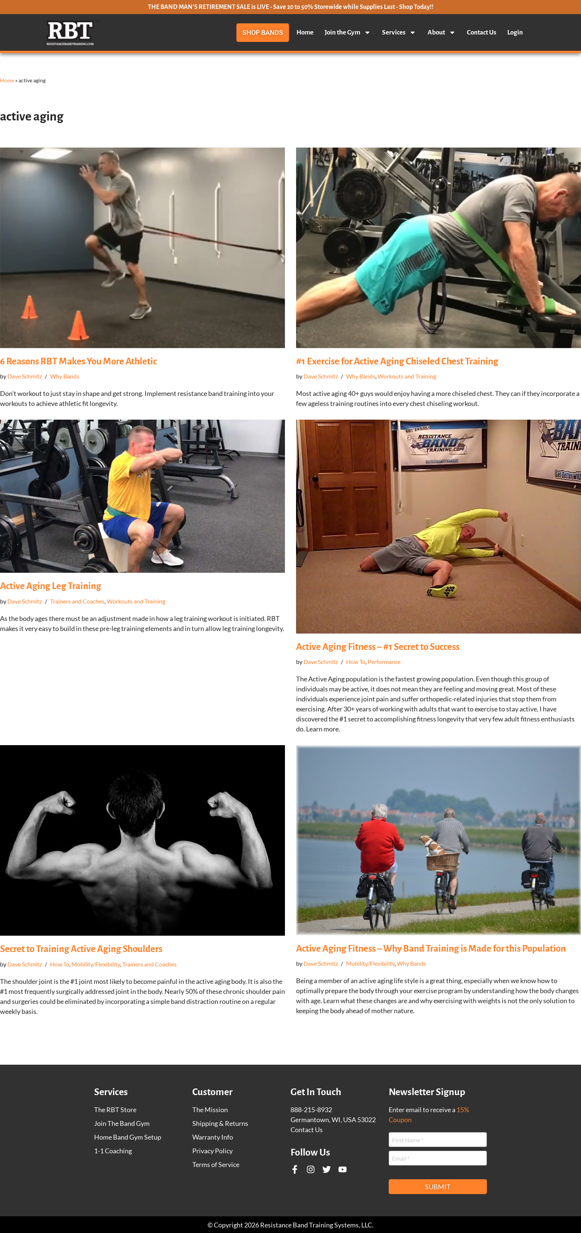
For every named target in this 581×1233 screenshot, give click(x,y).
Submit (438, 1187)
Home (304, 32)
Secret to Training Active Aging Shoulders (81, 949)
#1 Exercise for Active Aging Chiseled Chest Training (397, 361)
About (442, 32)
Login (515, 32)
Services (399, 32)
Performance (384, 661)
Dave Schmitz (24, 376)
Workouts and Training (407, 376)
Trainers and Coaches (77, 601)
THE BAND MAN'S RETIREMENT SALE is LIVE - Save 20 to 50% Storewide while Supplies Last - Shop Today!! (291, 7)
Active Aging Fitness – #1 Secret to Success (377, 647)
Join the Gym (348, 32)
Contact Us (481, 32)
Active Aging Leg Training (50, 586)
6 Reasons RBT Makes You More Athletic (78, 361)
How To (355, 661)
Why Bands (64, 376)
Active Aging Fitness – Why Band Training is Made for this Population (431, 948)
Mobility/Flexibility (96, 964)
